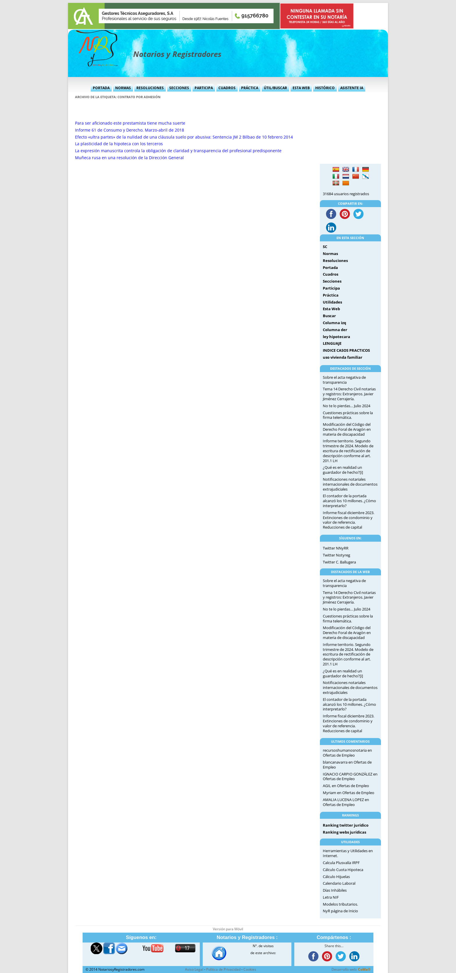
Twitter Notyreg (336, 555)
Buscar (329, 315)
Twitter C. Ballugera (339, 562)
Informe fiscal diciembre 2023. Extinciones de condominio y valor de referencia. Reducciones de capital (348, 520)
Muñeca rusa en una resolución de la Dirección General (129, 157)
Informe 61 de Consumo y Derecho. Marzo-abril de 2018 (129, 130)
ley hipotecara (336, 336)
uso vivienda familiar (342, 357)
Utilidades (332, 302)
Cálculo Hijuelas (336, 876)
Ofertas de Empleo (339, 755)
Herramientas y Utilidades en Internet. (348, 853)
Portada (101, 87)
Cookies (249, 969)
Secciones (179, 87)
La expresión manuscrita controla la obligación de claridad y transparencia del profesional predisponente (178, 150)
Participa (204, 87)
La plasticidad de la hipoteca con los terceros (119, 143)
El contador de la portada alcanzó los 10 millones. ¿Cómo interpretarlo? (349, 500)
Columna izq (334, 322)
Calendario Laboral (339, 883)
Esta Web (301, 87)
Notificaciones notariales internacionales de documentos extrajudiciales (350, 484)
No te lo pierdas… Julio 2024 (346, 405)
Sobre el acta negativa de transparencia (344, 380)
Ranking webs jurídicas (344, 832)
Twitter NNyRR (335, 548)
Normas (123, 87)
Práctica (249, 87)
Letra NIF (331, 897)
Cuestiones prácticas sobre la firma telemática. (348, 415)
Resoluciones (150, 87)
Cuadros (227, 87)
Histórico (325, 87)
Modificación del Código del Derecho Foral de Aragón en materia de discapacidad (347, 429)
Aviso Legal (194, 969)
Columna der (335, 329)
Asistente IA (351, 87)
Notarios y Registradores (177, 54)
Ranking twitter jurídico (345, 825)
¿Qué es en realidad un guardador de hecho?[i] (343, 470)
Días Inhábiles (335, 890)
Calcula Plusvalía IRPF (341, 862)
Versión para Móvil (228, 929)
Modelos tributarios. (340, 904)
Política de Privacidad (223, 969)
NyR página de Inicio (340, 910)
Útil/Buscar (275, 87)
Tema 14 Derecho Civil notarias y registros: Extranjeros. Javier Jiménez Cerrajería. (349, 393)
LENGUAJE (332, 343)
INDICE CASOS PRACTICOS (346, 350)
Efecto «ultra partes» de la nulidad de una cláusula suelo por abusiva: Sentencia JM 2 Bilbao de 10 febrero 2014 (184, 137)
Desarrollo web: (351, 969)
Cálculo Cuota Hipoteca (343, 869)
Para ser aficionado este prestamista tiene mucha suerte (130, 123)
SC (325, 246)
